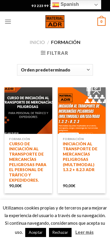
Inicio (37, 42)
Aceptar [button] (36, 232)
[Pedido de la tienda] (55, 70)
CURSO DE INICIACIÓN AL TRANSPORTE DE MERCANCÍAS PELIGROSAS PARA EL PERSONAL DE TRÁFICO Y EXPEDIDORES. (27, 162)
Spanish (65, 4)
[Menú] (7, 21)
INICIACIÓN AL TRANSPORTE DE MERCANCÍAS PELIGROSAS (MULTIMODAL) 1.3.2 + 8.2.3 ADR (80, 157)
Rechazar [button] (60, 232)
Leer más (84, 232)
